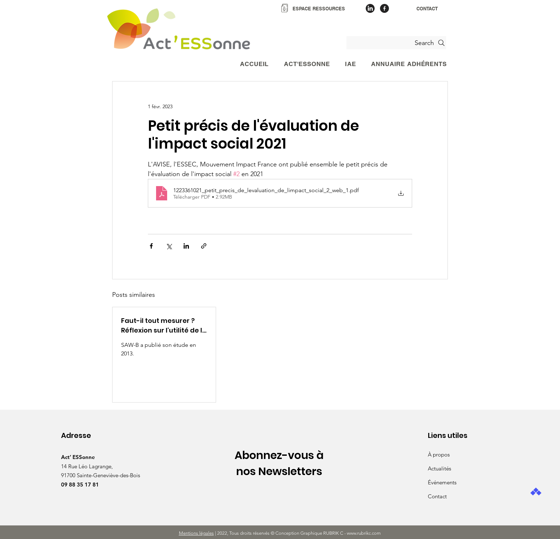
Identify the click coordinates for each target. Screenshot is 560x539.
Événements (442, 482)
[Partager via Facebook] (151, 246)
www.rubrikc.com (364, 533)
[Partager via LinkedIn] (186, 246)
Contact (437, 496)
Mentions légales (196, 533)
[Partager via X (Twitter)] (168, 246)
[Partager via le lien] (203, 246)
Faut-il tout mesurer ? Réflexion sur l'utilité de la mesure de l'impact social (164, 325)
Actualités (439, 468)
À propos (439, 454)
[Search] (396, 42)
